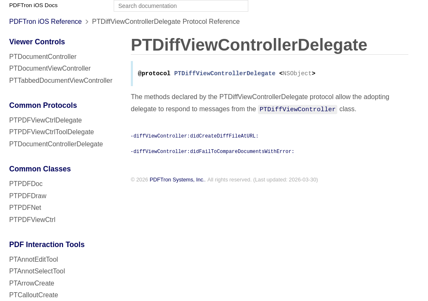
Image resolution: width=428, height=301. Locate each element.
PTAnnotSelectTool (37, 271)
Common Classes (40, 169)
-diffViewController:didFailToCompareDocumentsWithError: (212, 151)
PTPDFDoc (26, 183)
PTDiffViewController (298, 109)
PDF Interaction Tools (47, 244)
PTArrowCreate (31, 283)
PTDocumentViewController (50, 68)
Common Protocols (43, 105)
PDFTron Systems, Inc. (177, 180)
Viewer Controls (37, 42)
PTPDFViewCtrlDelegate (45, 120)
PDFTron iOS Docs (33, 5)
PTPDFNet (25, 207)
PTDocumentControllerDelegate (56, 144)
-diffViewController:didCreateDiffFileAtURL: (194, 136)
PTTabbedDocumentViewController (60, 80)
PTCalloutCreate (33, 294)
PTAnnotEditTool (33, 259)
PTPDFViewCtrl (32, 219)
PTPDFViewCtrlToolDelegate (51, 131)
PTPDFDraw (27, 195)
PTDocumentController (42, 56)
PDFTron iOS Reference (45, 21)
